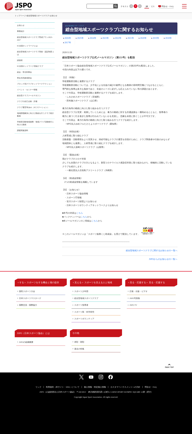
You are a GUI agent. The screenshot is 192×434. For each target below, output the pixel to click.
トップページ (20, 16)
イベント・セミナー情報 (27, 90)
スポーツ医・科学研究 (84, 312)
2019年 (156, 38)
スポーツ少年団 (81, 291)
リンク (38, 387)
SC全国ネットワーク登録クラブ (30, 66)
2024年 (93, 38)
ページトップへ (169, 366)
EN (153, 6)
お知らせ (20, 25)
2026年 (68, 38)
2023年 (105, 38)
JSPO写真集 (135, 298)
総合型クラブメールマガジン (29, 95)
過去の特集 (79, 349)
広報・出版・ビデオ (138, 291)
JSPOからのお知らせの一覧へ (163, 259)
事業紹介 (20, 31)
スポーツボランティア (84, 319)
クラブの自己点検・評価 (27, 101)
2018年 (168, 38)
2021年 (131, 38)
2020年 (143, 38)
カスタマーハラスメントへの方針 (125, 387)
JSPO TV (133, 305)
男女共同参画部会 (24, 78)
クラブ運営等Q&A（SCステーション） (33, 107)
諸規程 (20, 60)
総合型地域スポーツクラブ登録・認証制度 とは (35, 53)
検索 (115, 6)
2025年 (80, 38)
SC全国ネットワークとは (27, 46)
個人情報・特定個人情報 (95, 387)
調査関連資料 (22, 130)
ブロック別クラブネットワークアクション (34, 84)
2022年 (118, 38)
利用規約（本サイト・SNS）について (63, 387)
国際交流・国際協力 (28, 305)
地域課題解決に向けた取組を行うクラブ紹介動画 (35, 114)
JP (146, 6)
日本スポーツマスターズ (30, 298)
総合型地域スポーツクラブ (38, 16)
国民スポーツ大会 (27, 291)
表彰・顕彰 (79, 342)
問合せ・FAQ (167, 6)
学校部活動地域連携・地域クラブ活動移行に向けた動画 (35, 123)
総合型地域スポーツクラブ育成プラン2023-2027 (35, 38)
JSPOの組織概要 (26, 342)
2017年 (68, 42)
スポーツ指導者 (81, 305)
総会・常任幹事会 (24, 72)
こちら (79, 213)
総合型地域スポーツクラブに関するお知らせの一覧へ (151, 250)
